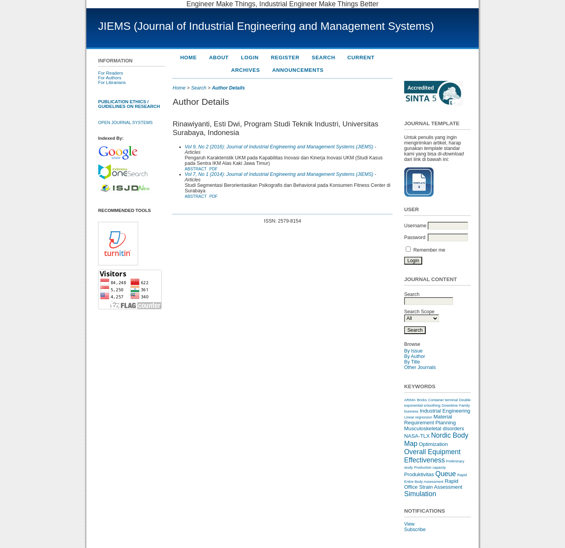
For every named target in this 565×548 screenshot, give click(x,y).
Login (250, 57)
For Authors (109, 77)
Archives (245, 70)
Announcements (298, 70)
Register (285, 57)
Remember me (429, 250)
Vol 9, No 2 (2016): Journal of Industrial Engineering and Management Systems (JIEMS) (279, 147)
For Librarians (112, 82)
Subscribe (415, 529)
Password (414, 237)
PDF (213, 169)
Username (415, 225)
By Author (414, 356)
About (219, 57)
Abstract (196, 169)
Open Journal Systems (125, 122)
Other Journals (420, 367)
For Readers (110, 73)
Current (360, 57)
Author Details (228, 88)
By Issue (413, 351)
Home (188, 57)
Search (323, 57)
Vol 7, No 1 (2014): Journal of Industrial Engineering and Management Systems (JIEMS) (279, 174)
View (409, 524)
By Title (412, 362)
